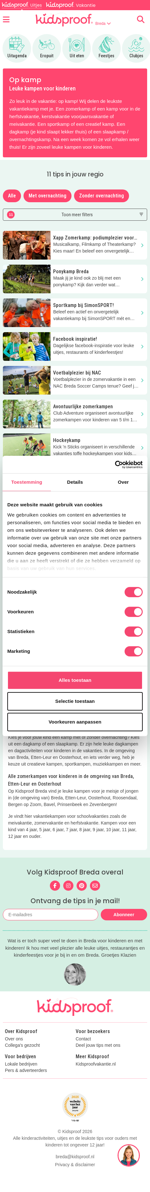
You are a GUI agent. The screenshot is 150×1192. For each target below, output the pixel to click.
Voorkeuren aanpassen (75, 721)
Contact (83, 1039)
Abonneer (123, 914)
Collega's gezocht (22, 1045)
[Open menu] (6, 19)
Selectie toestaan (75, 701)
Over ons (14, 1039)
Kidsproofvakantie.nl (96, 1064)
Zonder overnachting (101, 196)
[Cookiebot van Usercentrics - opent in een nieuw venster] (115, 464)
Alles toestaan (74, 680)
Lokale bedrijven (21, 1064)
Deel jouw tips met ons (98, 1045)
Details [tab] (75, 482)
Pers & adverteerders (26, 1070)
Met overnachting (47, 196)
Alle (12, 196)
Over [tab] (123, 482)
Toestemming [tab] (26, 482)
